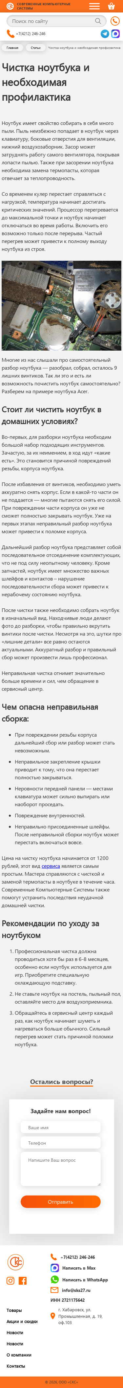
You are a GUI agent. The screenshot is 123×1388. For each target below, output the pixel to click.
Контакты (16, 1366)
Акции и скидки (22, 1321)
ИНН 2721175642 (68, 1300)
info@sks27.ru (71, 1290)
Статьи (36, 48)
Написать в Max (73, 1268)
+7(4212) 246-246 (26, 34)
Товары (14, 1310)
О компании (19, 1354)
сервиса (51, 865)
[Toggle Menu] (94, 6)
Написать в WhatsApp (79, 1280)
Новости (15, 1332)
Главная (12, 48)
